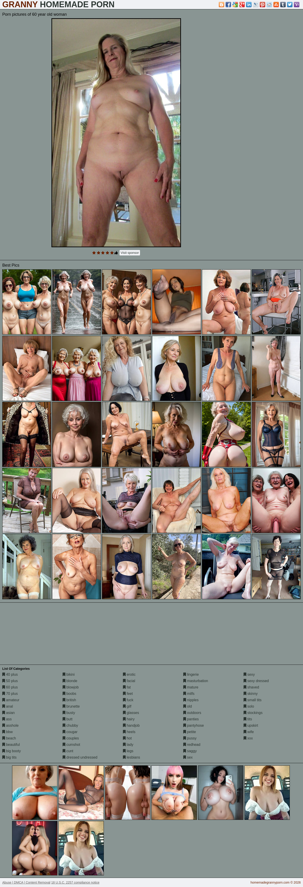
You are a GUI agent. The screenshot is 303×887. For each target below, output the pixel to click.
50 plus (10, 681)
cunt (68, 751)
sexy (249, 674)
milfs (188, 694)
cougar (70, 732)
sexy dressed (256, 681)
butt (67, 719)
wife (249, 732)
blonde (70, 681)
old (187, 706)
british (69, 700)
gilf (127, 706)
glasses (131, 713)
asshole (10, 725)
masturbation (195, 681)
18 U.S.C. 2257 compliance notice (75, 882)
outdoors (192, 713)
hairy (129, 719)
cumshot (71, 745)
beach (9, 738)
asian (8, 713)
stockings (253, 713)
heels (129, 732)
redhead (191, 745)
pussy (189, 738)
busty (69, 713)
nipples (191, 700)
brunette (71, 706)
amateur (10, 700)
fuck (128, 700)
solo (249, 706)
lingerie (191, 674)
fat (127, 687)
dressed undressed (80, 757)
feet (128, 694)
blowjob (71, 687)
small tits (253, 700)
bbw (7, 732)
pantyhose (193, 725)
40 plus (10, 674)
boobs (69, 694)
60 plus (10, 687)
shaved (251, 687)
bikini (69, 674)
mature (190, 687)
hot (127, 738)
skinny (251, 694)
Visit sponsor (130, 253)
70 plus (10, 694)
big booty (11, 751)
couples (71, 738)
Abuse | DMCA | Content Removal (26, 882)
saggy (190, 751)
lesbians (131, 757)
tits (248, 719)
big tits (9, 757)
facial (129, 681)
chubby (70, 725)
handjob (131, 725)
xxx (248, 738)
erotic (129, 674)
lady (128, 745)
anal (7, 706)
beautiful (11, 745)
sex (188, 757)
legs (128, 751)
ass (7, 719)
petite (189, 732)
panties (191, 719)
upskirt (251, 725)
